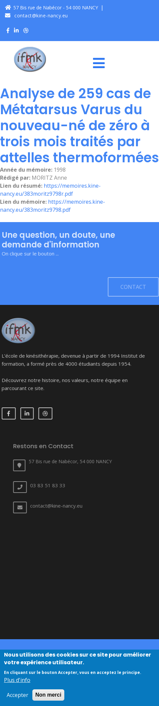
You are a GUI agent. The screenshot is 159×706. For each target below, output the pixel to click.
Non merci (48, 698)
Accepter (17, 698)
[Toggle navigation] (101, 63)
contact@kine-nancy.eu (36, 15)
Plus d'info (17, 683)
